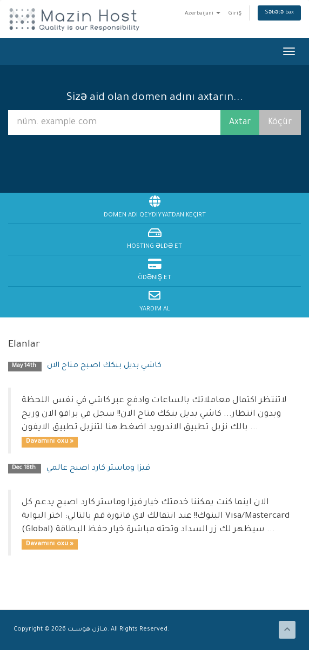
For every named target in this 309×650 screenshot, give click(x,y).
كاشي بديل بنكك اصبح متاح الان (104, 366)
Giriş (235, 14)
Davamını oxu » (49, 441)
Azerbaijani (202, 14)
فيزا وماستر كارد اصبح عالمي (98, 468)
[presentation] (156, 162)
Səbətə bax (279, 13)
